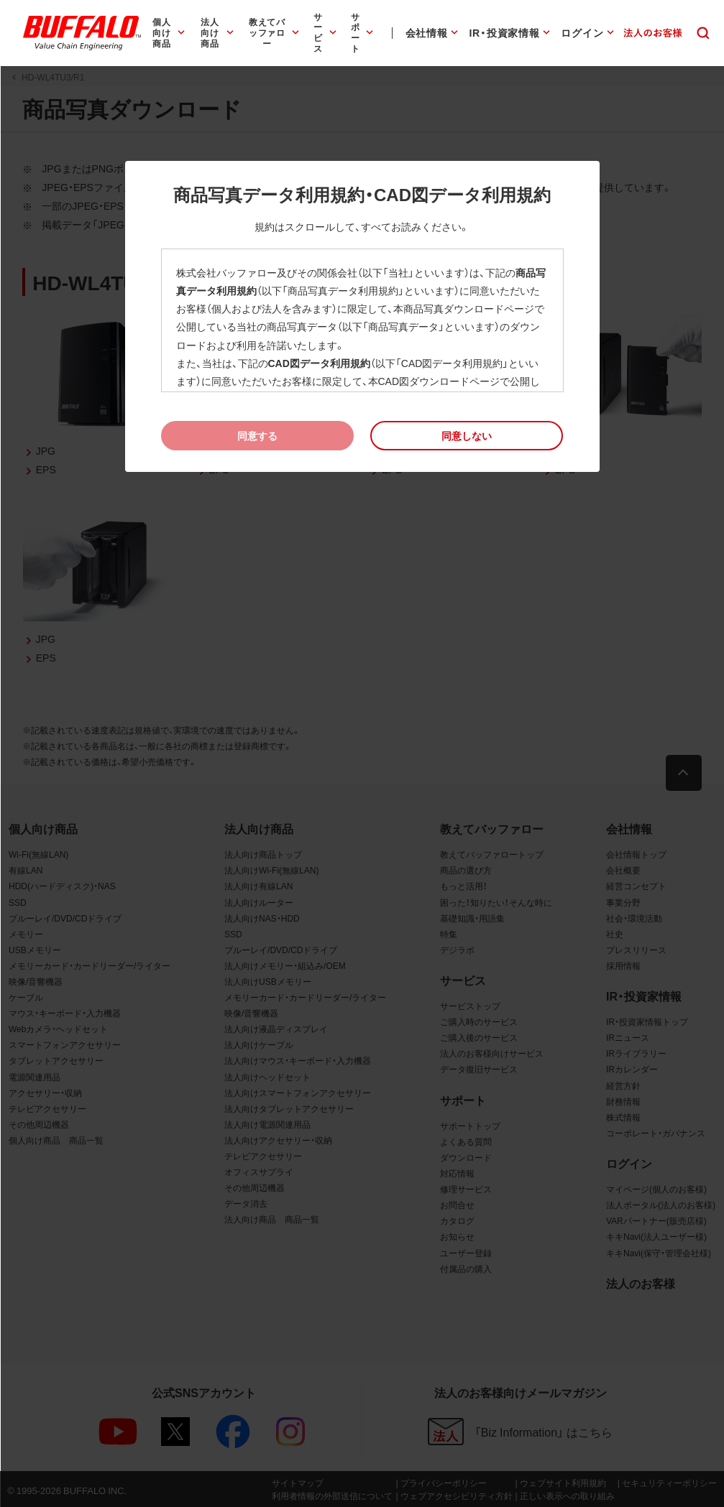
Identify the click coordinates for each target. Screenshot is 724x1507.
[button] (467, 435)
